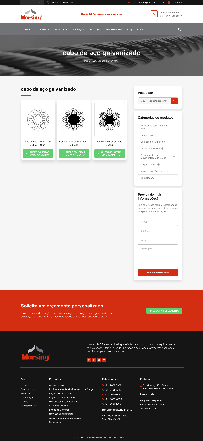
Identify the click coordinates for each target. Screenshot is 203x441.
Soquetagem (147, 178)
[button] (179, 29)
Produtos (61, 29)
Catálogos (78, 29)
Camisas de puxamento (154, 141)
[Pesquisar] (174, 101)
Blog (129, 29)
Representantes (114, 29)
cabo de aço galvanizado (101, 53)
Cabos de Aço (150, 135)
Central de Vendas (169, 12)
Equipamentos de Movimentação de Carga (158, 156)
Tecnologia (94, 29)
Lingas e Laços (150, 164)
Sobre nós (42, 29)
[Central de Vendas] (154, 13)
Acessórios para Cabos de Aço (158, 127)
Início (87, 60)
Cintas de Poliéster (152, 148)
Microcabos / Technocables (155, 171)
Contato (141, 29)
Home (27, 29)
